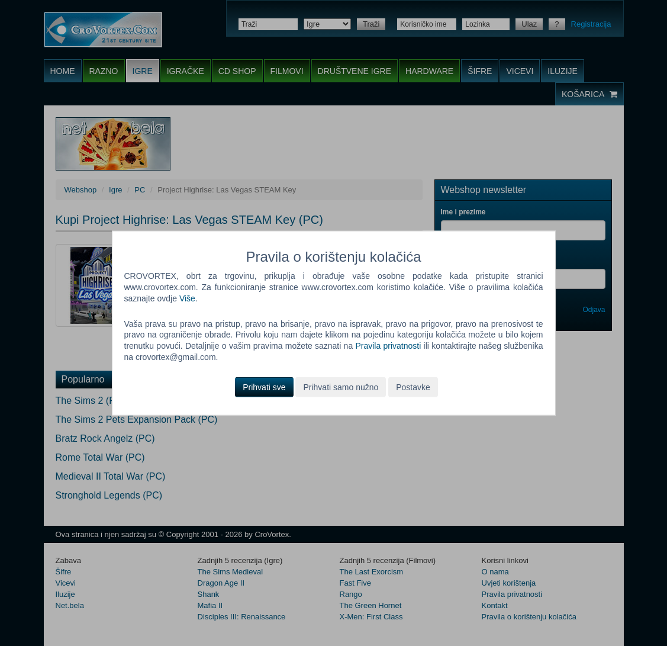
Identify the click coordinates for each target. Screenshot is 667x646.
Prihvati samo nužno (340, 387)
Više (187, 298)
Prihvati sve (264, 387)
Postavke (413, 387)
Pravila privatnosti (388, 346)
